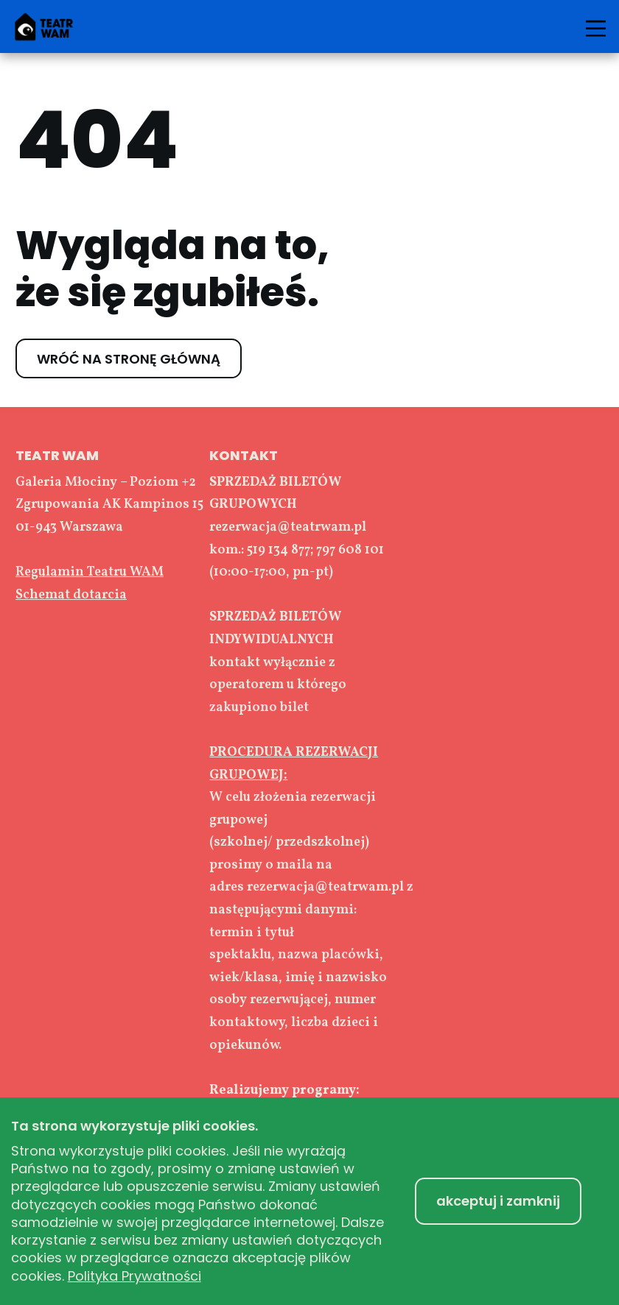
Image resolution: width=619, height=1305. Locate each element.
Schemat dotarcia (71, 595)
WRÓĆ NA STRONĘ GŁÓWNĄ (128, 358)
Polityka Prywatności (134, 1276)
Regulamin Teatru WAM (89, 572)
